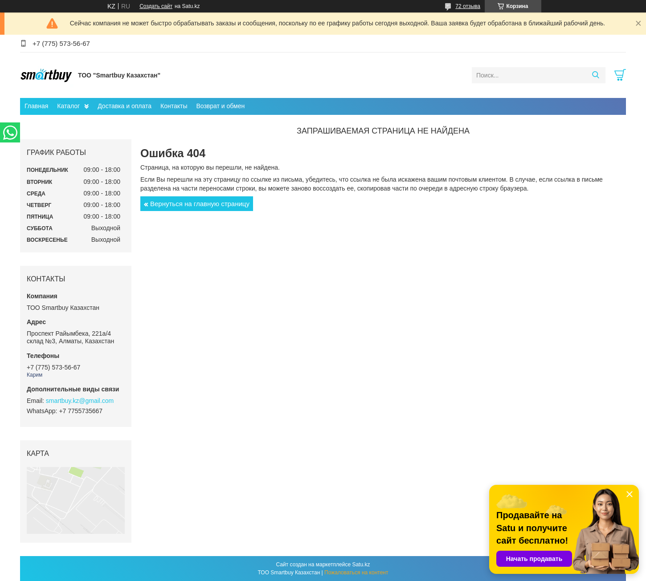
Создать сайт (155, 6)
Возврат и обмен (220, 106)
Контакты (173, 106)
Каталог (68, 106)
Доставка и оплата (124, 106)
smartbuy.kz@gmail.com (80, 400)
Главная (36, 106)
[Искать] (595, 75)
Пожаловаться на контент (356, 572)
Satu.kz (361, 564)
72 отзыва (467, 6)
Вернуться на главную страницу (199, 203)
